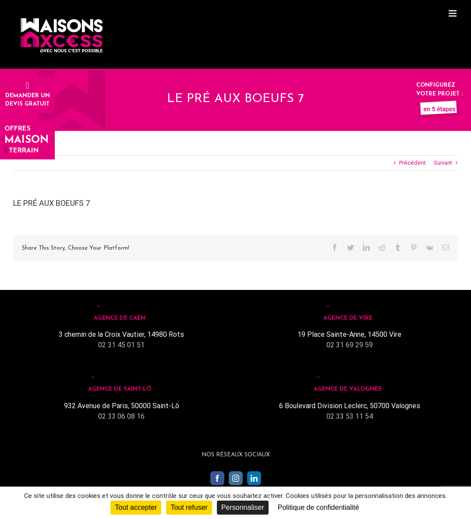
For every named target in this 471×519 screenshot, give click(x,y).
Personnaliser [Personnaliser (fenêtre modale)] (242, 507)
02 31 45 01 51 (121, 345)
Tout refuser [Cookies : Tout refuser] (188, 507)
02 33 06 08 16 (121, 416)
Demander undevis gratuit (27, 95)
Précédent (412, 162)
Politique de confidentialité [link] (318, 507)
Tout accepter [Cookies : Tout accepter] (136, 507)
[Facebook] (217, 478)
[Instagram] (236, 478)
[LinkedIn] (254, 478)
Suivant (443, 162)
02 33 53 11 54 (349, 416)
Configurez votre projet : (439, 93)
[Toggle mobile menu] (453, 13)
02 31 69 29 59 (349, 345)
